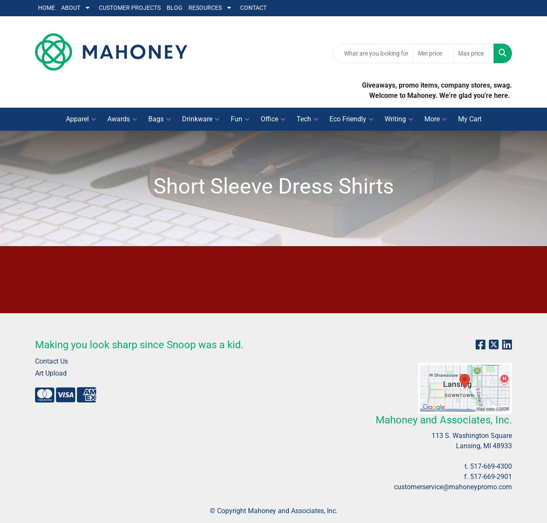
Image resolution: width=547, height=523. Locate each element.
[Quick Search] (373, 53)
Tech (307, 119)
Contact (253, 8)
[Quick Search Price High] (473, 53)
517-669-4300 (491, 466)
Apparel (81, 119)
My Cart (470, 119)
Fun (240, 119)
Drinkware (201, 119)
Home (46, 8)
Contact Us (51, 361)
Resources (205, 8)
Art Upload (51, 373)
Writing (399, 119)
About (70, 8)
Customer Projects (130, 8)
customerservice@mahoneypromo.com (453, 487)
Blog (174, 8)
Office (273, 119)
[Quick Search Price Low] (433, 53)
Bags (159, 119)
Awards (122, 119)
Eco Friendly (351, 119)
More (435, 119)
